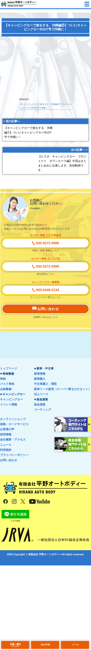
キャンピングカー (11, 399)
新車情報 (39, 373)
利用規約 (5, 449)
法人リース (41, 394)
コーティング (42, 409)
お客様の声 (7, 429)
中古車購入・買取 (45, 383)
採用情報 (5, 434)
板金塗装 (39, 404)
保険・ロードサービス (14, 424)
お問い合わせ (8, 460)
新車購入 (39, 378)
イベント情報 (8, 404)
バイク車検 (7, 383)
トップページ (8, 368)
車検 (3, 378)
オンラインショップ (13, 419)
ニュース (5, 444)
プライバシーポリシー (14, 455)
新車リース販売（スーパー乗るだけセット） (62, 389)
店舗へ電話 (15, 645)
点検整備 (5, 389)
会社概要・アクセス (13, 439)
